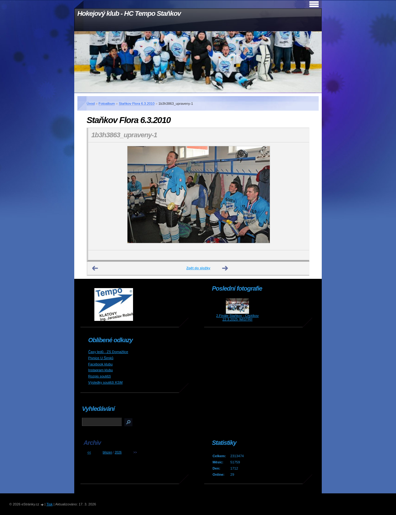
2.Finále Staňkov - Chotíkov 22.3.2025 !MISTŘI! (237, 317)
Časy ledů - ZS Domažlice (108, 352)
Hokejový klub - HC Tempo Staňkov (129, 13)
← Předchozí (95, 268)
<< (89, 452)
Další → (225, 268)
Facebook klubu (100, 364)
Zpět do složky (198, 268)
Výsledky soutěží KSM (105, 382)
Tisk (49, 504)
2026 (118, 452)
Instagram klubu (100, 370)
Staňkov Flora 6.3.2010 (137, 103)
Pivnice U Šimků (100, 358)
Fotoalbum (107, 103)
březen (107, 452)
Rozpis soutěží (99, 376)
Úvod (91, 103)
